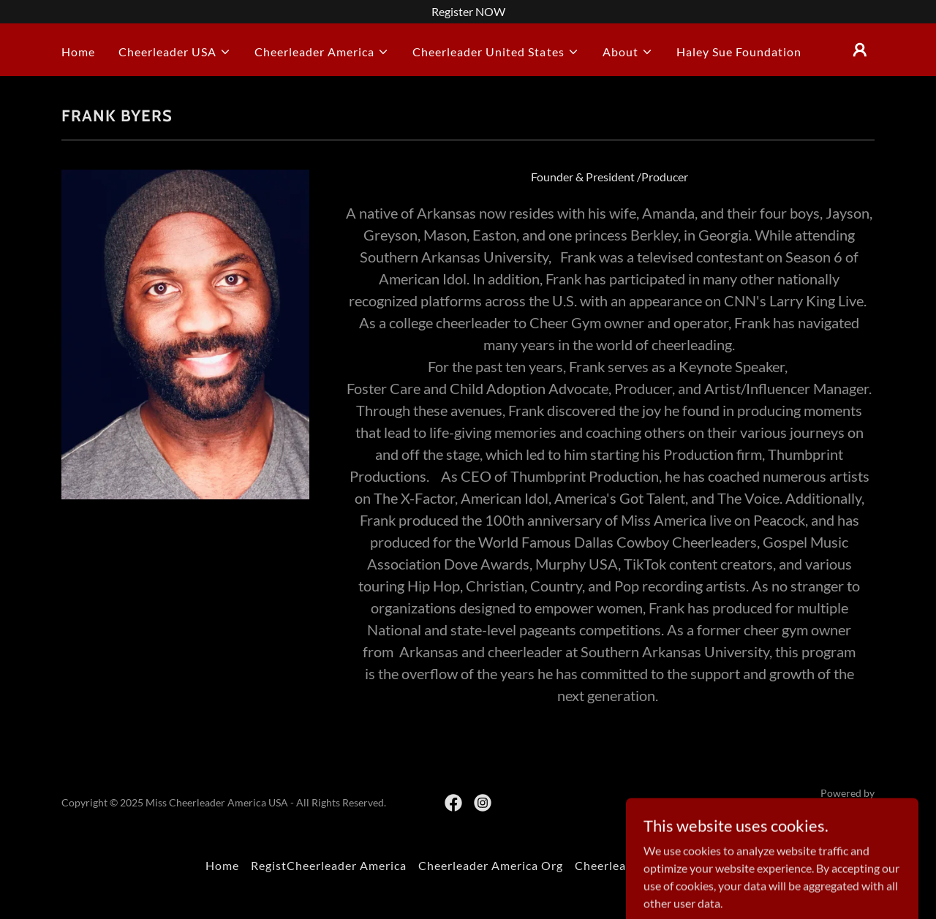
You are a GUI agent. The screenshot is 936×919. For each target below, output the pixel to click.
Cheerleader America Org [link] (490, 865)
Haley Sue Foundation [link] (738, 51)
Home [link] (78, 51)
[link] (453, 802)
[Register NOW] (468, 11)
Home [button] (222, 865)
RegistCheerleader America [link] (329, 865)
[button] (174, 52)
